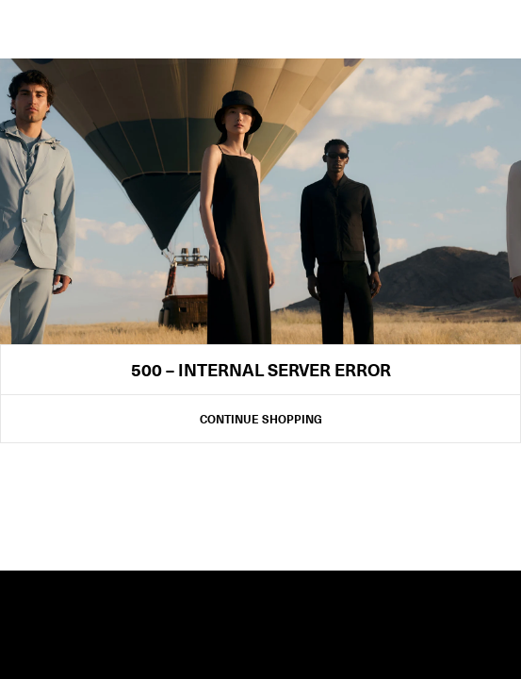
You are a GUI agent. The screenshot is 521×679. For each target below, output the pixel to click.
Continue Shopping (261, 418)
